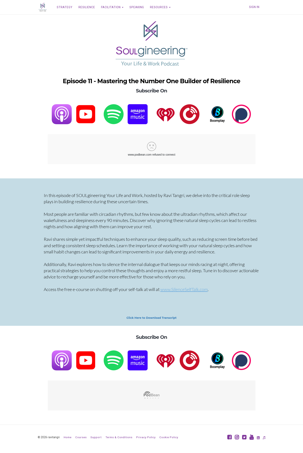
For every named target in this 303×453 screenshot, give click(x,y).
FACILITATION (112, 7)
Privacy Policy (146, 437)
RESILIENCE (86, 7)
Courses (81, 437)
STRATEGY (65, 7)
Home (68, 437)
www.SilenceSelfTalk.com (184, 289)
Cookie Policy (168, 437)
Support (96, 437)
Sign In (254, 7)
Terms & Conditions (118, 437)
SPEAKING (136, 7)
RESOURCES (160, 7)
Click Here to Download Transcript (151, 318)
